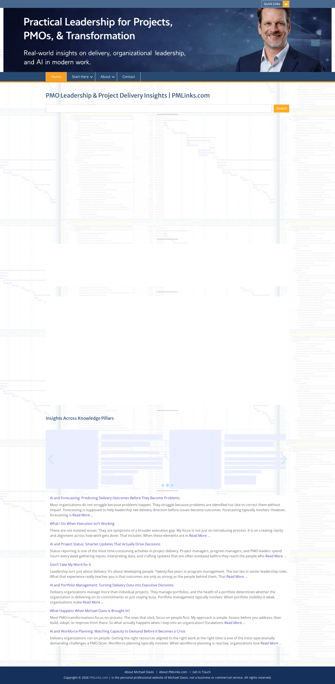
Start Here (80, 76)
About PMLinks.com (173, 672)
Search (281, 108)
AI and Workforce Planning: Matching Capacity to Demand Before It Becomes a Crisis (117, 631)
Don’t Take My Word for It (70, 564)
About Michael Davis (139, 672)
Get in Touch (201, 672)
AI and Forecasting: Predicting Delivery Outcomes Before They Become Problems (115, 498)
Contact (128, 76)
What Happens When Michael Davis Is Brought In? (90, 610)
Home (56, 76)
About (105, 76)
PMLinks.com (99, 677)
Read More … (82, 515)
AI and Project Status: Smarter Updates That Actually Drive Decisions (105, 544)
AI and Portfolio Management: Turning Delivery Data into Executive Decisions (112, 585)
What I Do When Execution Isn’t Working (82, 523)
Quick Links (272, 4)
